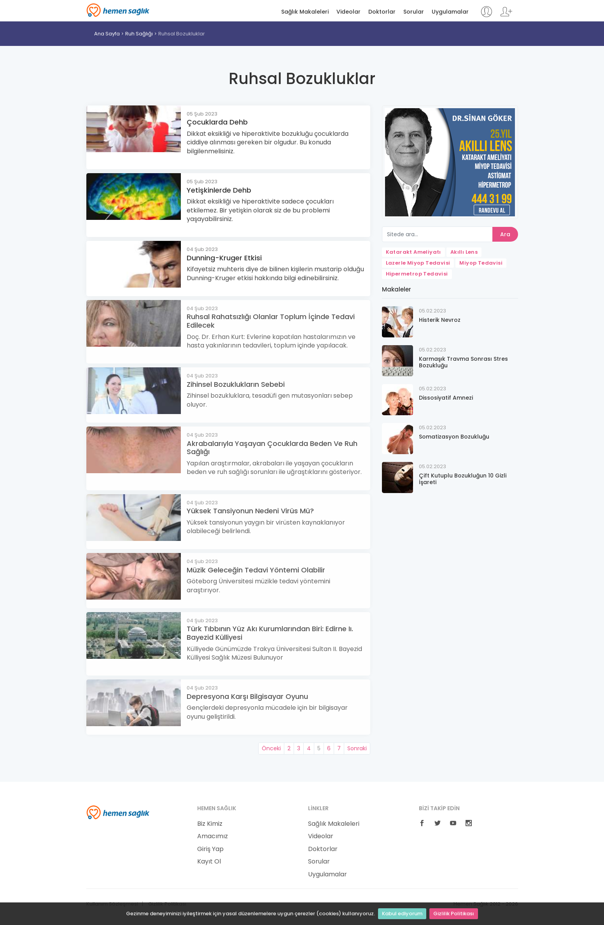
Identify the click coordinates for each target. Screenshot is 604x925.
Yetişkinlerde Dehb (219, 190)
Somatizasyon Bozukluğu (454, 437)
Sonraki (357, 748)
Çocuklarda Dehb (217, 122)
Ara (505, 234)
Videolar (348, 12)
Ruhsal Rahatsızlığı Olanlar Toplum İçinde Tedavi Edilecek (271, 321)
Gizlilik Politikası (453, 913)
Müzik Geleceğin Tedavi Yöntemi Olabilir (256, 570)
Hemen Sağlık (118, 10)
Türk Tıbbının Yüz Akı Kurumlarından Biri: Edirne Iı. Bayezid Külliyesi (270, 633)
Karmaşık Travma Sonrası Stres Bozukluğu (463, 362)
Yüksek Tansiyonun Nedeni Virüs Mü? (250, 511)
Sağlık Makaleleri (305, 12)
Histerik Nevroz (439, 320)
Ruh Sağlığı (139, 33)
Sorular (413, 12)
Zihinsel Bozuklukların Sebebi (236, 384)
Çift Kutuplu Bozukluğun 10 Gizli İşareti (462, 479)
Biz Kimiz (209, 824)
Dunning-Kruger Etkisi (224, 258)
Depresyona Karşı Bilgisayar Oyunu (247, 696)
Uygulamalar (450, 12)
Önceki (271, 748)
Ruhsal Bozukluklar (181, 33)
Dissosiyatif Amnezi (446, 398)
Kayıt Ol (209, 861)
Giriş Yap (210, 849)
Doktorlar (382, 12)
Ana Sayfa (107, 33)
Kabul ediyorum (402, 913)
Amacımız (212, 836)
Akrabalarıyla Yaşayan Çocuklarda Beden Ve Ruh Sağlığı (272, 448)
